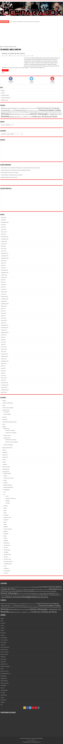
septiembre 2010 (5, 389)
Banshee (5, 482)
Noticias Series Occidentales (12, 442)
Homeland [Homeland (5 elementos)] (29, 589)
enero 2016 (3, 251)
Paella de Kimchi (4, 680)
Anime (4, 405)
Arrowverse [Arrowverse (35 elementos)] (18, 108)
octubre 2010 (4, 387)
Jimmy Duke (3, 167)
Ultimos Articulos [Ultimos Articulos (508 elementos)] (13, 597)
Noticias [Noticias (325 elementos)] (5, 114)
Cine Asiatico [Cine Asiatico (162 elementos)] (44, 587)
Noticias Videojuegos (8, 444)
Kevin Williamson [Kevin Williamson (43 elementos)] (35, 112)
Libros (4, 424)
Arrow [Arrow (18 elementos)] (15, 587)
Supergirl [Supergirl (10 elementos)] (3, 595)
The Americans (7, 545)
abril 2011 (3, 373)
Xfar (1, 704)
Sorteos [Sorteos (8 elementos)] (57, 593)
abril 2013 (3, 315)
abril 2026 (3, 219)
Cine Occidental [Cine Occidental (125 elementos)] (53, 108)
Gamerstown (3, 659)
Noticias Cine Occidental (11, 432)
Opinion (4, 450)
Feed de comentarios (5, 97)
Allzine (2, 620)
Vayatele (2, 702)
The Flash (8, 503)
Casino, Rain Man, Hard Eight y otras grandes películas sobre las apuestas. (25, 21)
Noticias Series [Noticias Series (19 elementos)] (38, 591)
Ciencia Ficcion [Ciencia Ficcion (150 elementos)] (42, 108)
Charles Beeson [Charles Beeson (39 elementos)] (33, 108)
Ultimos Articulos (27, 55)
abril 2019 (3, 227)
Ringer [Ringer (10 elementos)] (41, 593)
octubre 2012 (4, 330)
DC (4, 494)
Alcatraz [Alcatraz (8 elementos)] (2, 587)
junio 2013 (3, 310)
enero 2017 (3, 234)
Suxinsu (2, 697)
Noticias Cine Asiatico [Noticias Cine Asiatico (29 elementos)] (10, 591)
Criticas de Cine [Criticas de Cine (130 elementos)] (19, 110)
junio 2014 (3, 282)
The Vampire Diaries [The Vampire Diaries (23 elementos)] (43, 595)
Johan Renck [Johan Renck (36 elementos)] (19, 112)
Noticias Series (7, 437)
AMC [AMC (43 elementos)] (6, 108)
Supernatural (6, 543)
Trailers (4, 462)
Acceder (3, 92)
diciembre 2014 (4, 270)
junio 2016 (3, 246)
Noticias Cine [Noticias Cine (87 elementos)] (13, 114)
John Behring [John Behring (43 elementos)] (24, 112)
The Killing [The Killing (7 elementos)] (27, 595)
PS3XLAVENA (3, 685)
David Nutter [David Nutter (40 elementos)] (30, 110)
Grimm (5, 512)
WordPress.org (4, 100)
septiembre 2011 (5, 361)
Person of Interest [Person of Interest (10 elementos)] (22, 593)
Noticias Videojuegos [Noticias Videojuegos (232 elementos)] (39, 114)
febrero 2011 (4, 377)
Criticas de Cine (20, 55)
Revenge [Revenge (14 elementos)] (33, 593)
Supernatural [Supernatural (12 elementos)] (8, 595)
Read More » (5, 70)
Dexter (5, 508)
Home (2, 46)
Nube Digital (3, 676)
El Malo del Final (4, 649)
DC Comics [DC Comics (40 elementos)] (36, 110)
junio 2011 (3, 368)
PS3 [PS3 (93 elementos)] (60, 114)
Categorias (3, 134)
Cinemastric (3, 644)
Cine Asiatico (6, 412)
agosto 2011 (4, 363)
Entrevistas (5, 419)
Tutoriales (5, 464)
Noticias (4, 426)
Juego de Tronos (7, 517)
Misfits (5, 524)
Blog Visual (3, 632)
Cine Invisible (3, 642)
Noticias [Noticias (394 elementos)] (52, 589)
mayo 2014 (3, 284)
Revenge (5, 531)
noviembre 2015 (4, 255)
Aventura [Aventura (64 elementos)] (23, 108)
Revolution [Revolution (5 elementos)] (38, 593)
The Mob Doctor (7, 554)
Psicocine (3, 687)
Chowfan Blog (4, 637)
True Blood (6, 568)
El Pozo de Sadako (5, 652)
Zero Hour (6, 573)
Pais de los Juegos (5, 683)
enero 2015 (3, 267)
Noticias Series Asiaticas (11, 439)
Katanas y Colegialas (5, 666)
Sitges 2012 (5, 454)
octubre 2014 (4, 275)
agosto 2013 (4, 306)
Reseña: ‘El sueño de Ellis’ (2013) (13, 53)
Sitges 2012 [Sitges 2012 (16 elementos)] (46, 593)
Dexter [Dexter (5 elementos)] (17, 589)
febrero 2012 (4, 349)
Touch (5, 566)
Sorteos (4, 459)
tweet (3, 72)
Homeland (6, 515)
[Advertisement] (31, 34)
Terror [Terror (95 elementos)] (25, 117)
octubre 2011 (4, 358)
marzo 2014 (3, 289)
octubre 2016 (4, 241)
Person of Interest (8, 529)
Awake (5, 480)
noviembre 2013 (4, 298)
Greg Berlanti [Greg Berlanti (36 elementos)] (3, 112)
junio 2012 (3, 339)
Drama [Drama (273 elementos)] (42, 110)
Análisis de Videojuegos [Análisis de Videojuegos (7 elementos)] (9, 587)
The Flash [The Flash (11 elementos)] (17, 595)
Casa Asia (3, 635)
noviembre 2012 (4, 327)
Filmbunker (3, 656)
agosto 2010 (4, 392)
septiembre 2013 (5, 303)
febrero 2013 (4, 320)
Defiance (6, 505)
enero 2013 (3, 322)
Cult (4, 492)
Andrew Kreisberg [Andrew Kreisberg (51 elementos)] (12, 108)
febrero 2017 (4, 231)
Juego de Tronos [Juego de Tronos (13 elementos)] (35, 589)
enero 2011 (3, 380)
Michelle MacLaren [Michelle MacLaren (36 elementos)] (58, 112)
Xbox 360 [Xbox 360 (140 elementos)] (41, 117)
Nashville (6, 526)
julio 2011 (3, 366)
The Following (7, 549)
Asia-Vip (2, 625)
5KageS (2, 618)
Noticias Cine (6, 428)
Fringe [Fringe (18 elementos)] (25, 589)
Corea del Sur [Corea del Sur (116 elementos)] (5, 110)
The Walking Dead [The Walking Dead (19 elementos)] (53, 595)
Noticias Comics (7, 435)
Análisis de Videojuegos (8, 403)
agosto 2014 (4, 277)
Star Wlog (3, 692)
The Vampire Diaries (8, 561)
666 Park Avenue (7, 473)
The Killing (6, 552)
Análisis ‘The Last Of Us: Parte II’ (11, 172)
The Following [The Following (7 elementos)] (22, 595)
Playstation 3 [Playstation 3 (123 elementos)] (54, 114)
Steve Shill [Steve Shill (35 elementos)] (21, 116)
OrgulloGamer (4, 678)
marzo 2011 (3, 375)
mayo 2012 (3, 342)
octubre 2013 (4, 301)
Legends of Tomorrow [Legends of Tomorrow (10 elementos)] (44, 589)
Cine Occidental (13, 55)
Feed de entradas (5, 95)
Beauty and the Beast (8, 487)
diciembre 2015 (4, 253)
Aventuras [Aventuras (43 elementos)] (28, 108)
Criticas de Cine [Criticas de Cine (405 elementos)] (7, 589)
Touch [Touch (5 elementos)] (59, 595)
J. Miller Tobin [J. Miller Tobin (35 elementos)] (14, 112)
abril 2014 (3, 287)
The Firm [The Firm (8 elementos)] (13, 595)
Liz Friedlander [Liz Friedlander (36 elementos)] (46, 112)
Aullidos (2, 630)
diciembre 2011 (4, 354)
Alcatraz (5, 475)
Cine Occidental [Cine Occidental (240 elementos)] (55, 587)
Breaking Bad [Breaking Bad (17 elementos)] (35, 587)
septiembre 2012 (5, 332)
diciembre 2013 (4, 296)
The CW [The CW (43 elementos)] (29, 116)
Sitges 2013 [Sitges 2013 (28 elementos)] (52, 593)
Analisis (4, 400)
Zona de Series (6, 471)
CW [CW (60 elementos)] (26, 110)
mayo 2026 (3, 217)
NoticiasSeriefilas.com (5, 673)
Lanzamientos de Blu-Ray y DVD (9, 422)
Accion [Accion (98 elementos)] (3, 108)
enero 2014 (3, 294)
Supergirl (8, 500)
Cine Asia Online (4, 640)
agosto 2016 (4, 243)
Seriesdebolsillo (4, 690)
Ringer (5, 536)
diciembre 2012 (4, 325)
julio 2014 (3, 279)
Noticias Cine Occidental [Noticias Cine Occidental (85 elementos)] (25, 591)
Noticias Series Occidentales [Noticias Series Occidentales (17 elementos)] (49, 591)
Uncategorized (6, 469)
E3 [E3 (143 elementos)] (46, 110)
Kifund (2, 668)
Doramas (5, 417)
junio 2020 (3, 224)
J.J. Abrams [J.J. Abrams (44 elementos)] (9, 112)
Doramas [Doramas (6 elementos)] (21, 589)
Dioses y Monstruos (5, 647)
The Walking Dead (8, 563)
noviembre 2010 (4, 385)
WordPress (28, 738)
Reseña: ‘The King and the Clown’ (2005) (13, 175)
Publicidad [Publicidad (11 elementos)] (28, 593)
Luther (5, 522)
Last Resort (6, 519)
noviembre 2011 (4, 356)
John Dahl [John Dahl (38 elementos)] (30, 112)
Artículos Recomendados (8, 407)
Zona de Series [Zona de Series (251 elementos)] (51, 116)
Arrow (7, 496)
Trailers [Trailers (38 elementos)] (3, 597)
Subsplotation (4, 695)
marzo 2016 (3, 248)
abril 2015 (3, 265)
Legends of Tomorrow (11, 498)
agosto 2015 (4, 260)
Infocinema (3, 661)
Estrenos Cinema (4, 654)
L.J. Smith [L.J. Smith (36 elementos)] (41, 112)
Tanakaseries (3, 699)
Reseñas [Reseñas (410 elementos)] (5, 116)
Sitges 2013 (5, 457)
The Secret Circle (7, 559)
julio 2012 (3, 337)
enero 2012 (3, 351)
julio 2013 (3, 308)
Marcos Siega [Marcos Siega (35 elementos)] (51, 112)
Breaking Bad (7, 489)
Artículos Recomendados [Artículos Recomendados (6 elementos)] (23, 587)
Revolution (6, 533)
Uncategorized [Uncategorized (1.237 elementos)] (28, 597)
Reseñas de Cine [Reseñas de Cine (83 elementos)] (14, 117)
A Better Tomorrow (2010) (11, 177)
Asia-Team (3, 623)
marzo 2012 (3, 346)
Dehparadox (40, 738)
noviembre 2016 (4, 239)
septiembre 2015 (5, 258)
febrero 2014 (4, 291)
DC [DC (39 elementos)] (33, 110)
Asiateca (2, 628)
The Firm (6, 547)
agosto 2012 (4, 334)
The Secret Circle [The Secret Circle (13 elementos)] (33, 595)
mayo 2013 (3, 313)
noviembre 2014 (4, 272)
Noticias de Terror (5, 671)
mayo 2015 (3, 263)
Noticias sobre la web (7, 447)
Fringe (5, 510)
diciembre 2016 (4, 236)
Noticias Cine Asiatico (10, 430)
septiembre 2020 (5, 222)
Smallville (6, 540)
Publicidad (5, 452)
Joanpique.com (4, 664)
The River (6, 556)
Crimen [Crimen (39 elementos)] (12, 110)
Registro (3, 90)
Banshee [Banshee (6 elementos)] (30, 587)
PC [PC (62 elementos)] (49, 114)
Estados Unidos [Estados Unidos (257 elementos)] (54, 110)
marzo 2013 (3, 318)
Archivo (2, 124)
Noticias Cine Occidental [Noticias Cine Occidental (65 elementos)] (23, 114)
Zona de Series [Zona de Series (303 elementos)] (42, 597)
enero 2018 (3, 229)
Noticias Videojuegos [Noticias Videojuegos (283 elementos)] (9, 593)
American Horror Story (9, 478)
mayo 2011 (3, 370)
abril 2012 (3, 344)
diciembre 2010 (4, 382)
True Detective (7, 570)
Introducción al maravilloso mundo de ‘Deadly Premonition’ (17, 170)
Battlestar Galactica (8, 485)
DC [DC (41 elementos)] (15, 589)
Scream (5, 538)
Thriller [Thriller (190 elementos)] (34, 117)
